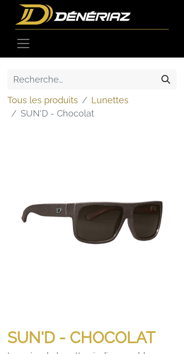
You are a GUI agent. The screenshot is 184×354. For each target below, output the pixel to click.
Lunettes (110, 100)
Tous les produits (42, 100)
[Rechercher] (166, 79)
